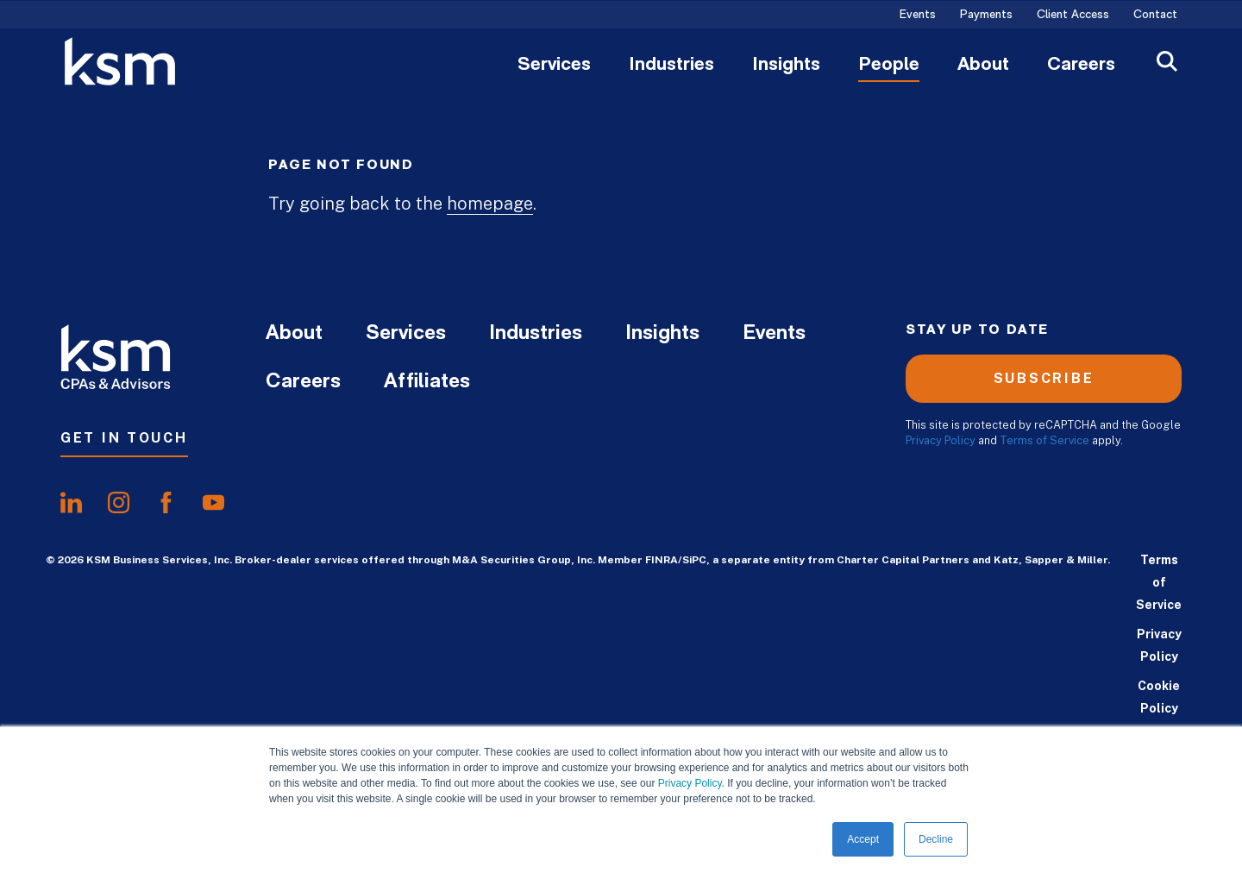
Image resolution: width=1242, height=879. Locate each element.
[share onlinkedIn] (71, 503)
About (983, 65)
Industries (671, 65)
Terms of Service (1044, 440)
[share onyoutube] (213, 503)
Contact (1155, 15)
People (888, 65)
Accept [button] (863, 839)
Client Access (1073, 15)
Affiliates (427, 382)
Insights (786, 65)
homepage (490, 203)
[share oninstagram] (118, 503)
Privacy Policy (690, 783)
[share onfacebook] (166, 503)
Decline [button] (936, 839)
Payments (986, 15)
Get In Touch (124, 438)
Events (918, 15)
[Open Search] (1167, 63)
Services (554, 65)
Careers (1081, 65)
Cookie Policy (1159, 697)
